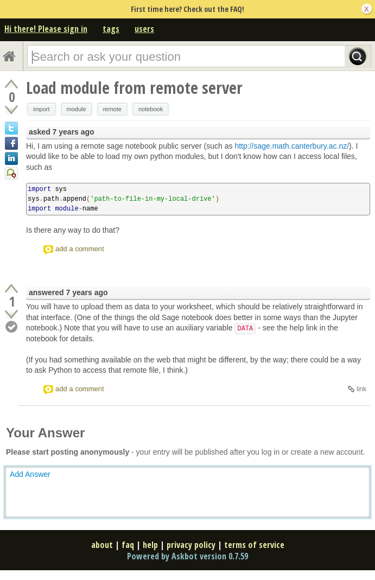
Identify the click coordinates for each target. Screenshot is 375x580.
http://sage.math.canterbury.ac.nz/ (291, 146)
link (361, 389)
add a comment (79, 249)
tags (111, 29)
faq (128, 545)
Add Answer (30, 474)
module (76, 109)
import (41, 109)
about (102, 545)
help (150, 545)
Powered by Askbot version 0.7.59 (187, 556)
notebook (150, 109)
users (144, 29)
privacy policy (191, 545)
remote (112, 109)
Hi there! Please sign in (45, 29)
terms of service (254, 545)
